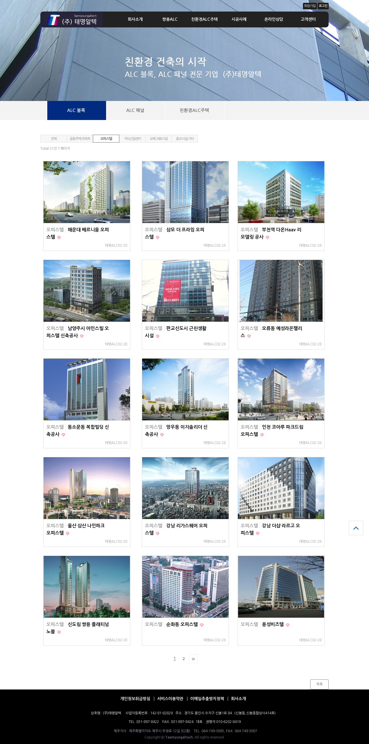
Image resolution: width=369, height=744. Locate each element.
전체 (54, 138)
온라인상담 (273, 19)
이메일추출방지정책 (207, 699)
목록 (319, 684)
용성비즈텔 (273, 624)
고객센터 (308, 19)
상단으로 (356, 528)
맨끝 (193, 659)
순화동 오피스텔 (182, 624)
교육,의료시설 (158, 138)
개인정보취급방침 (135, 699)
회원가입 (310, 6)
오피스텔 (106, 138)
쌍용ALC (170, 19)
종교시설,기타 (185, 138)
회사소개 (135, 19)
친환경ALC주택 (204, 19)
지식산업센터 (132, 138)
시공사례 (238, 19)
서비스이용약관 (170, 699)
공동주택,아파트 (79, 138)
